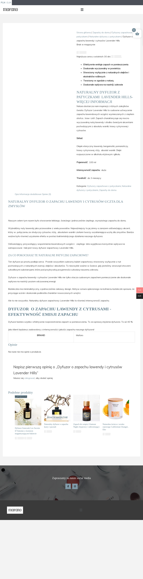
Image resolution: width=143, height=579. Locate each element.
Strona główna (84, 32)
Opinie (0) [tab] (48, 198)
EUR (9, 2)
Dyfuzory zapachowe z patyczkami (105, 190)
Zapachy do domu (102, 32)
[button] (82, 9)
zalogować (29, 382)
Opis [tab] (17, 198)
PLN (3, 2)
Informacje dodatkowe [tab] (31, 198)
